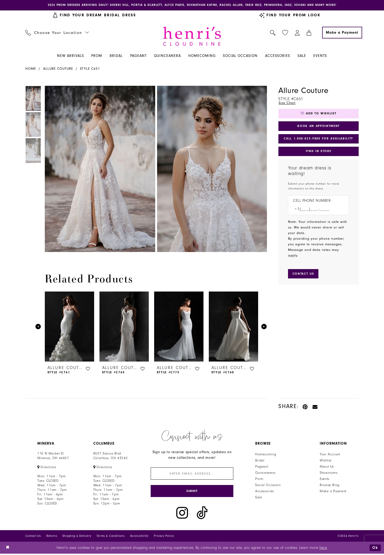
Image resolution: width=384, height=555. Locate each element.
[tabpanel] (99, 169)
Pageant (261, 467)
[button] (297, 33)
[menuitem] (57, 33)
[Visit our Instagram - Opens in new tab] (182, 514)
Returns (51, 537)
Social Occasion (268, 485)
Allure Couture (58, 69)
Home (30, 69)
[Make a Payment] (342, 33)
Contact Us (33, 537)
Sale (258, 498)
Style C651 (90, 69)
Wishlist (325, 461)
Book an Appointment (318, 127)
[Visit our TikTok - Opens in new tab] (202, 514)
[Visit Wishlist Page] (285, 33)
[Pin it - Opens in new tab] (305, 407)
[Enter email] (192, 474)
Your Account (330, 455)
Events (324, 479)
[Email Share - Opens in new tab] (315, 407)
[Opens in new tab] (46, 467)
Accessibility (139, 537)
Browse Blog (329, 485)
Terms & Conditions (111, 537)
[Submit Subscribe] (192, 492)
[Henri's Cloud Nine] (192, 36)
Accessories (264, 492)
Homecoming (265, 455)
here (323, 548)
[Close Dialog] (8, 548)
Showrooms (329, 473)
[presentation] (69, 327)
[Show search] (273, 33)
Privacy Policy (164, 537)
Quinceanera (265, 473)
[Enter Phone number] (316, 211)
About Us (327, 467)
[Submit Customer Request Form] (304, 276)
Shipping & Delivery (76, 537)
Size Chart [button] (287, 103)
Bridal (260, 461)
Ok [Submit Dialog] (375, 548)
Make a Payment (333, 492)
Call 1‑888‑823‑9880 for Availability (319, 140)
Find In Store (318, 153)
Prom (259, 479)
